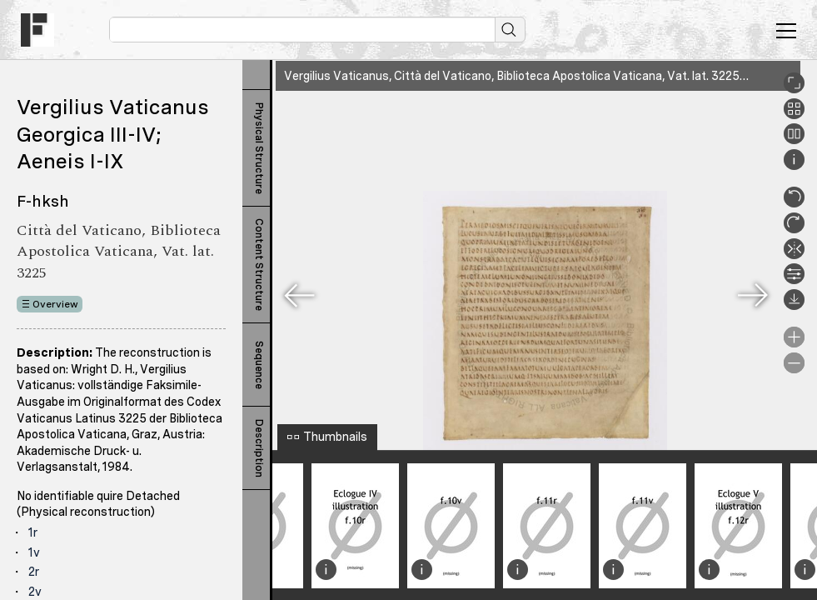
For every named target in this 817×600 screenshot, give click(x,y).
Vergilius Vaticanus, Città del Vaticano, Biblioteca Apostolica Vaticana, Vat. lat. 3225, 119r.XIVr (538, 75)
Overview (55, 304)
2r (33, 571)
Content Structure (259, 264)
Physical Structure (259, 148)
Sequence (259, 365)
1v (34, 552)
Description (259, 448)
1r (32, 532)
